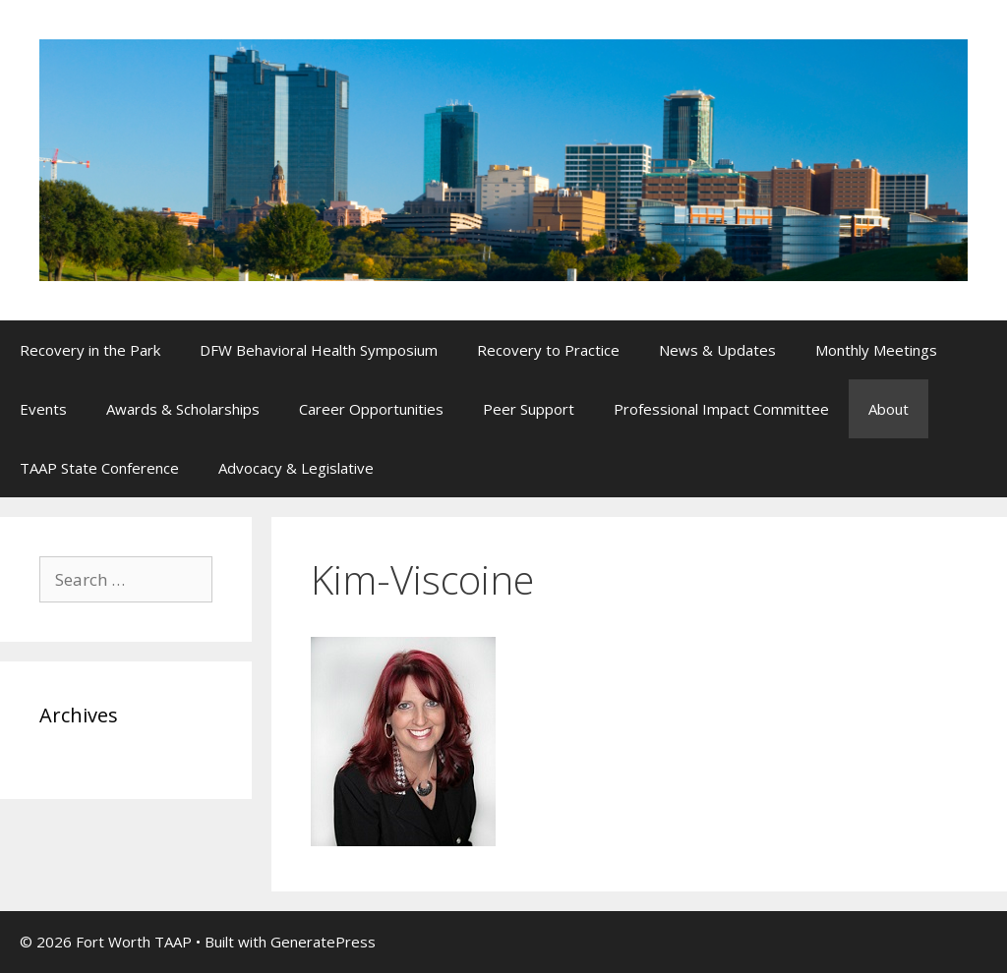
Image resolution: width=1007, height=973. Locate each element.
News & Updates (717, 350)
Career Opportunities (371, 409)
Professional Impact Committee (721, 409)
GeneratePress (323, 941)
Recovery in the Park (90, 350)
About (888, 409)
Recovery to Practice (548, 350)
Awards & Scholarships (183, 409)
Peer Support (528, 409)
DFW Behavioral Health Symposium (319, 350)
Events (43, 409)
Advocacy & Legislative (296, 468)
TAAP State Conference (99, 468)
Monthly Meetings (876, 350)
